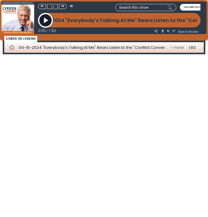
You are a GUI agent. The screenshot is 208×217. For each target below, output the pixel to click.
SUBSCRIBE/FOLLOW (193, 7)
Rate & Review (188, 32)
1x (52, 7)
